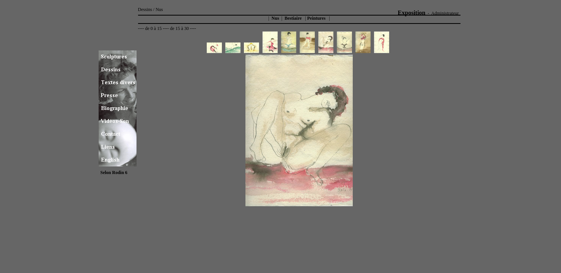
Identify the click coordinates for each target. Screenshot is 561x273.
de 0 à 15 (153, 28)
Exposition (412, 12)
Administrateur (445, 13)
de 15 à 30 (179, 28)
